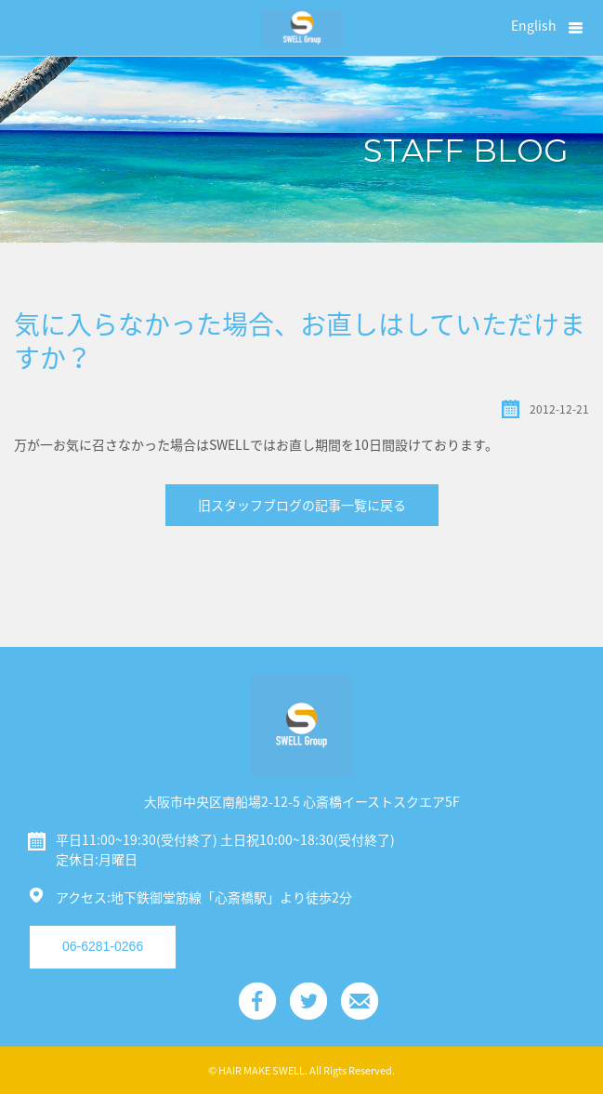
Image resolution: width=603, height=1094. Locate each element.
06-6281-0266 (102, 946)
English (534, 25)
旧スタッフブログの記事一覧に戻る (302, 504)
